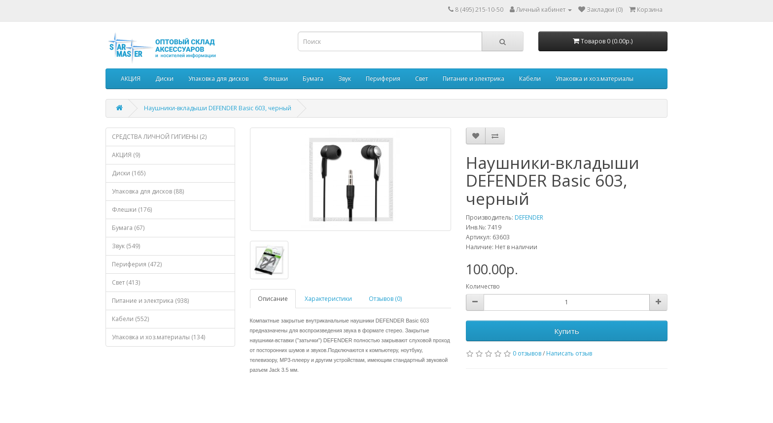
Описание (273, 298)
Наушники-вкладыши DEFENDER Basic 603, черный (217, 108)
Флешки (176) (132, 209)
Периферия (383, 78)
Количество (483, 286)
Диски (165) (128, 173)
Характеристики (328, 298)
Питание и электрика (473, 78)
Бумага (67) (128, 228)
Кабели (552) (130, 319)
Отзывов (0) (385, 298)
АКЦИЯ (131, 78)
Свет (421, 78)
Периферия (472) (137, 264)
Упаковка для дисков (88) (148, 191)
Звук (344, 78)
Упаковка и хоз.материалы (594, 78)
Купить (566, 331)
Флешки (275, 78)
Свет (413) (126, 282)
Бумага (313, 78)
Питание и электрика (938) (150, 300)
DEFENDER (529, 217)
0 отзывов (527, 353)
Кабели (530, 78)
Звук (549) (126, 246)
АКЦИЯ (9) (126, 155)
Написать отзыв (569, 353)
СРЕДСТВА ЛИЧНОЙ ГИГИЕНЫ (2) (159, 136)
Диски (164, 78)
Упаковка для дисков (218, 78)
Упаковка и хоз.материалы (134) (158, 337)
